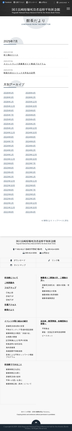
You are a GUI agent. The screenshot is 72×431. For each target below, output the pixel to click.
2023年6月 (9, 168)
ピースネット (47, 336)
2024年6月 (31, 141)
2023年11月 (9, 159)
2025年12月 (31, 102)
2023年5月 (31, 168)
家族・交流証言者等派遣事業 (54, 332)
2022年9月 (31, 185)
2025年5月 (9, 119)
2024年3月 (9, 150)
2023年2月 (9, 177)
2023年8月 (9, 163)
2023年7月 (31, 163)
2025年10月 (31, 106)
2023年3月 (31, 172)
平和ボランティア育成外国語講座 (19, 330)
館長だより (9, 310)
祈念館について (11, 278)
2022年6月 (9, 194)
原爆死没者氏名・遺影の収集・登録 (55, 286)
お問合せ (44, 253)
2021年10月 (31, 207)
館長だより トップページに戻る (56, 220)
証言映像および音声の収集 (17, 340)
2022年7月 (31, 190)
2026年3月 (9, 97)
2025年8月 (31, 110)
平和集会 (45, 329)
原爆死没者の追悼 (13, 377)
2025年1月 (9, 128)
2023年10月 (31, 159)
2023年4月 (9, 172)
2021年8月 (9, 212)
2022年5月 (31, 194)
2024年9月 (9, 137)
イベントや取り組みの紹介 (16, 321)
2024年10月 (31, 132)
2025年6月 (31, 115)
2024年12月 (31, 128)
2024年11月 (9, 132)
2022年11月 (31, 181)
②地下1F (10, 296)
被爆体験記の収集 (49, 291)
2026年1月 (9, 102)
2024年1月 (9, 155)
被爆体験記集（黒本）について (18, 384)
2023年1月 (31, 177)
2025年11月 (9, 106)
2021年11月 (9, 207)
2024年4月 (31, 146)
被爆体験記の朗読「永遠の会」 (18, 333)
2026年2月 (31, 97)
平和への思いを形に (14, 380)
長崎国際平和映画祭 (14, 351)
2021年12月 (31, 203)
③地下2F (10, 300)
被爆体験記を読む (13, 369)
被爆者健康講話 (48, 298)
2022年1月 (9, 203)
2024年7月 (9, 141)
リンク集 (54, 260)
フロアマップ (10, 288)
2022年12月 (9, 181)
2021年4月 (31, 212)
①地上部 (9, 293)
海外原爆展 (10, 347)
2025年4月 (31, 119)
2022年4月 (9, 199)
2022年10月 (9, 185)
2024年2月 (31, 150)
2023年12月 (31, 155)
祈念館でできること (13, 364)
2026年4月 (31, 93)
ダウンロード (18, 260)
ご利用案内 (9, 283)
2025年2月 (31, 124)
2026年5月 (9, 93)
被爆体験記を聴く (13, 373)
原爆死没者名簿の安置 (15, 326)
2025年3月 (9, 124)
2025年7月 (9, 115)
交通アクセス (10, 305)
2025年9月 (9, 110)
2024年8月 (31, 137)
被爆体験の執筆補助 (50, 295)
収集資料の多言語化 (14, 344)
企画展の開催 (11, 337)
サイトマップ (18, 265)
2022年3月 (31, 199)
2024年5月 (9, 146)
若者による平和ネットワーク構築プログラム (19, 356)
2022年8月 (9, 190)
